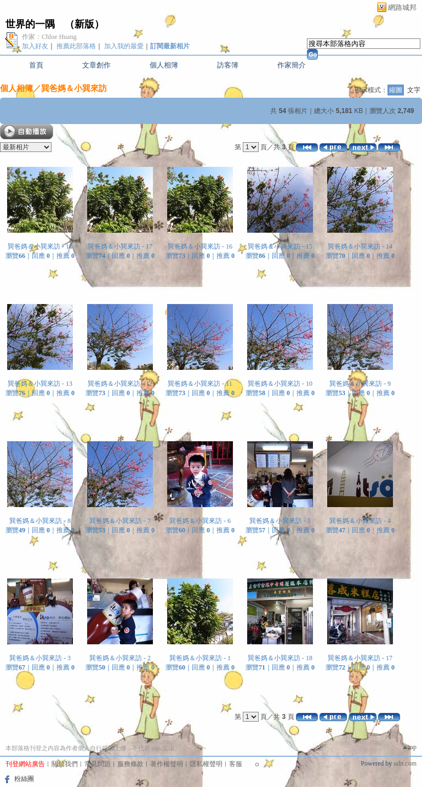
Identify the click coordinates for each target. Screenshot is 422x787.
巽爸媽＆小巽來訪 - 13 (40, 383)
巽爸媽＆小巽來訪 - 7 (120, 521)
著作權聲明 (166, 764)
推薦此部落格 (76, 46)
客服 (235, 764)
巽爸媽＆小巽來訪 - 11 (200, 383)
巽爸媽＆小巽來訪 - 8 (40, 521)
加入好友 (35, 46)
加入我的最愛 (124, 46)
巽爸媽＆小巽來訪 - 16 (200, 246)
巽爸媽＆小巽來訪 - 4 (360, 521)
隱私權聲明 (206, 764)
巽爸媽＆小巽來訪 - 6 (200, 521)
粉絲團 (24, 779)
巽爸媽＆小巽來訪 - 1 (200, 658)
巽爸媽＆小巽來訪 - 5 (280, 521)
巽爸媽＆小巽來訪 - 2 (120, 658)
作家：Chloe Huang (49, 37)
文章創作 (96, 65)
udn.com (405, 763)
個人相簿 (164, 65)
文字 (413, 90)
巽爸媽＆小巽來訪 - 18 (40, 246)
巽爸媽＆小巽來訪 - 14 (360, 246)
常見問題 (97, 764)
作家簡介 (291, 65)
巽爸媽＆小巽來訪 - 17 (120, 246)
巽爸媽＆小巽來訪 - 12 (120, 383)
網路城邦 (402, 7)
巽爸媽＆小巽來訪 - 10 (280, 383)
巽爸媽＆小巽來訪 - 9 (360, 383)
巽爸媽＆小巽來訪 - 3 (40, 658)
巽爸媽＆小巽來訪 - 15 (280, 246)
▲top (409, 747)
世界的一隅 (30, 24)
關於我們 (65, 764)
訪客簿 (227, 65)
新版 (84, 24)
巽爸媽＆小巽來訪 (74, 88)
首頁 (36, 65)
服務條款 (130, 764)
